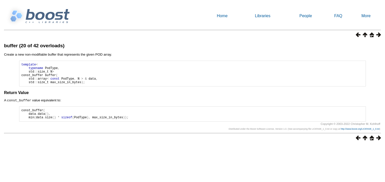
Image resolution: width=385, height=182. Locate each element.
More (366, 16)
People (305, 16)
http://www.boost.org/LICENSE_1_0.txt (360, 135)
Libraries (262, 16)
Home (222, 16)
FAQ (338, 16)
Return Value (16, 97)
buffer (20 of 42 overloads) (34, 45)
